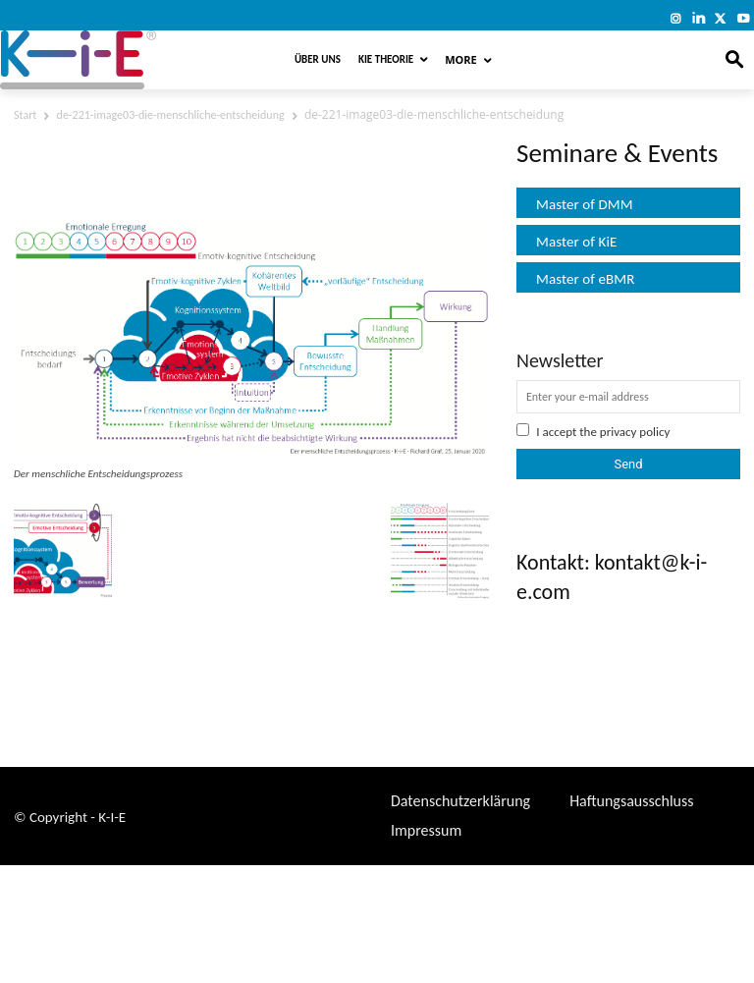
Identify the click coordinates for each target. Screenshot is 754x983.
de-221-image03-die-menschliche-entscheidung (171, 115)
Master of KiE (576, 241)
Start (25, 115)
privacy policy (635, 431)
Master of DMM (584, 204)
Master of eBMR (585, 279)
